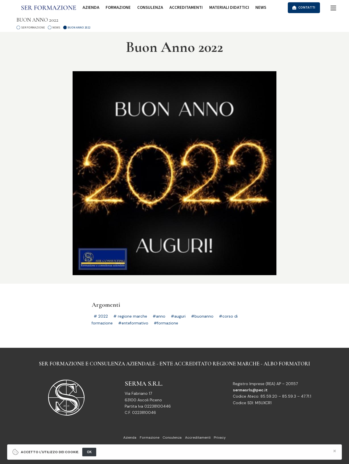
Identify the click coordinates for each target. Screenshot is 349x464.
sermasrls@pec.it (250, 390)
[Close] (334, 451)
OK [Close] (89, 452)
